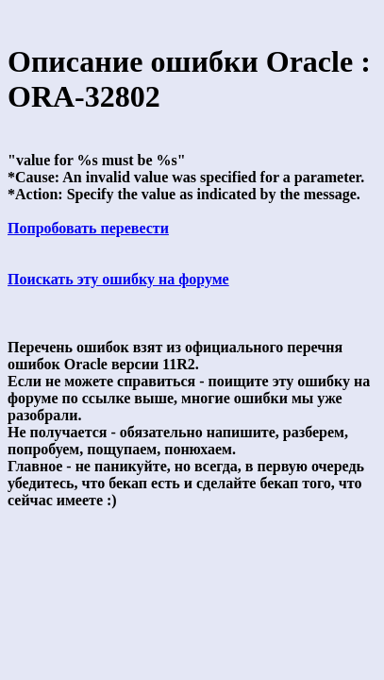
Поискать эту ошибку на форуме (118, 279)
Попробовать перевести (88, 228)
